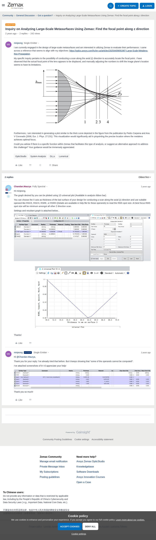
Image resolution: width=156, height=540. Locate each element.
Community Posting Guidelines (57, 439)
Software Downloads (87, 471)
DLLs (52, 156)
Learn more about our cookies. (130, 520)
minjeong (18, 43)
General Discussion (25, 15)
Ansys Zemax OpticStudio (90, 461)
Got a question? (45, 15)
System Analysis (38, 156)
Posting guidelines (50, 477)
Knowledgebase (85, 466)
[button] (3, 6)
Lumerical (63, 156)
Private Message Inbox (52, 466)
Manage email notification (53, 461)
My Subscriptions (49, 471)
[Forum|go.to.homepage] (15, 6)
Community (7, 15)
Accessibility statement (102, 439)
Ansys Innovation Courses (90, 477)
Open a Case (83, 482)
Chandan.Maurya (22, 186)
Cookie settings (81, 439)
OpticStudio (20, 156)
